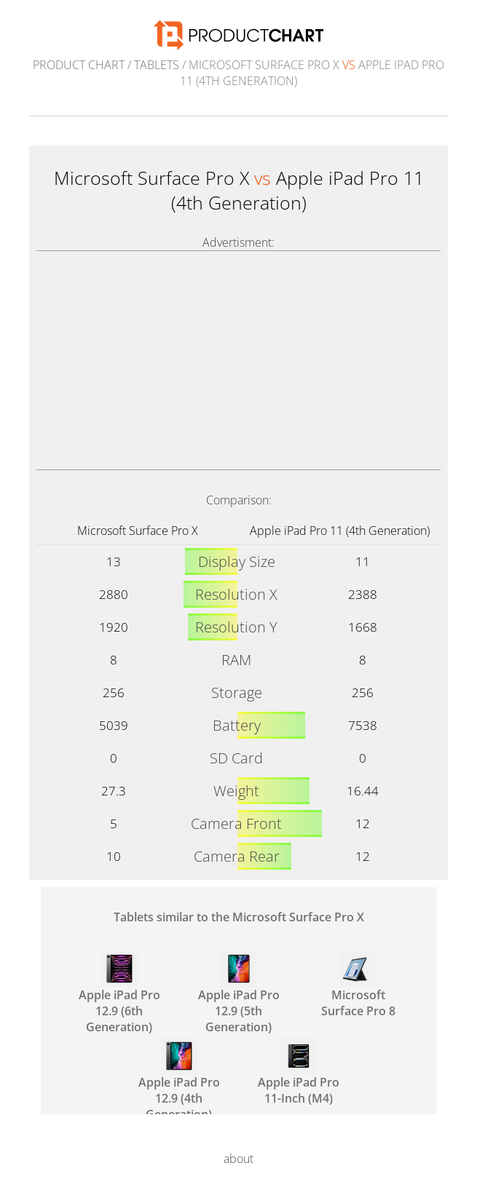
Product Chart (79, 65)
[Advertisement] (238, 360)
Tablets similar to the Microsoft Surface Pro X (239, 917)
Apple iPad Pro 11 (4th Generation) (340, 531)
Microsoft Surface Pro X (137, 531)
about (238, 1159)
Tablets (156, 65)
